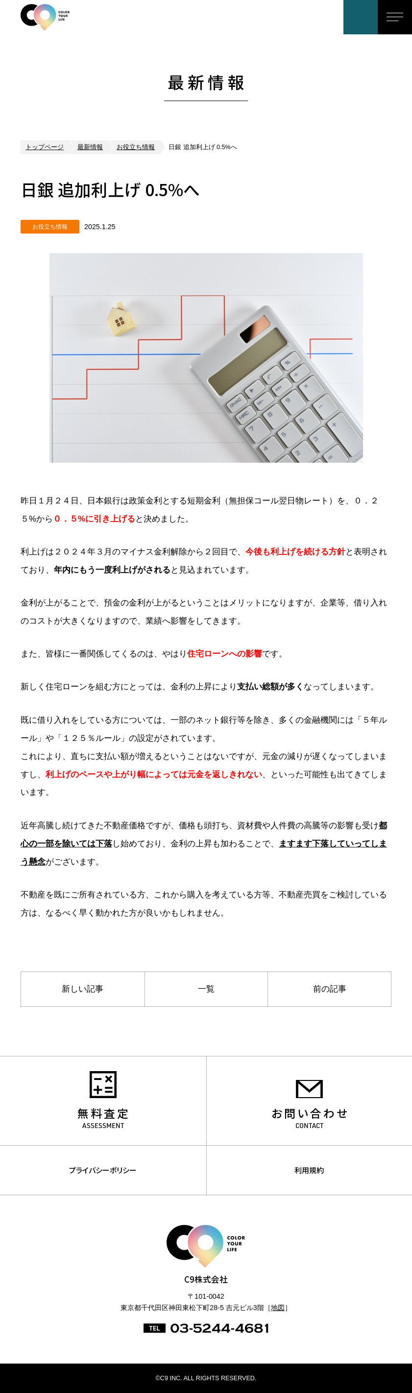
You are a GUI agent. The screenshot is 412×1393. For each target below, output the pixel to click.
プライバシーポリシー (103, 1170)
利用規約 (309, 1170)
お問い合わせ (360, 17)
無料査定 (103, 1113)
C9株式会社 (60, 17)
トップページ (44, 147)
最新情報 (90, 147)
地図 (278, 1308)
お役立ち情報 (136, 147)
